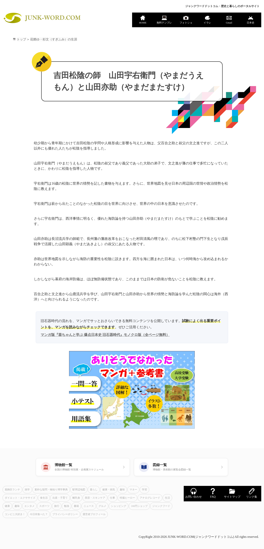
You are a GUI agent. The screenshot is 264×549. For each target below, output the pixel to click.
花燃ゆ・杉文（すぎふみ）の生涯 (53, 39)
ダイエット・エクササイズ (20, 497)
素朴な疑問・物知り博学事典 (51, 489)
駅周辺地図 (78, 489)
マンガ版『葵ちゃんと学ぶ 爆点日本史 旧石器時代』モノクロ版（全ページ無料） (105, 335)
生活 (167, 497)
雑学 (27, 489)
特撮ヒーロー (127, 497)
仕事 (112, 497)
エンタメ (29, 506)
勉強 (66, 506)
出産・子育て (60, 497)
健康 (7, 506)
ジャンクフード (161, 506)
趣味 (122, 489)
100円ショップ (139, 506)
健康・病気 (108, 489)
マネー (133, 489)
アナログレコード (150, 497)
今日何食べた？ (39, 514)
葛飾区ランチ (12, 489)
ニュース (89, 506)
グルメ (102, 506)
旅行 (56, 506)
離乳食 (76, 497)
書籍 (76, 506)
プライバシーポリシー (65, 514)
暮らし (94, 489)
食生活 (44, 497)
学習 (144, 489)
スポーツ (44, 506)
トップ (21, 39)
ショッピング (118, 506)
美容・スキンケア (95, 497)
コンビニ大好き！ (15, 514)
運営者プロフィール (94, 514)
